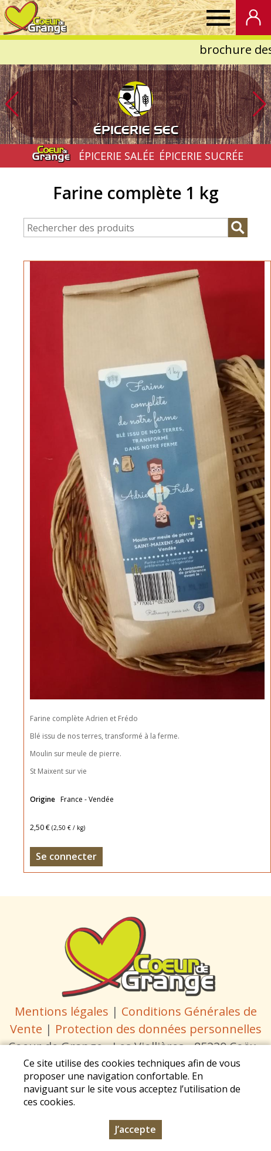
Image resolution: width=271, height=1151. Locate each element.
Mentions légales (62, 1011)
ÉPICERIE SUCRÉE (201, 156)
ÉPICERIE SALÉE (116, 156)
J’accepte (135, 1129)
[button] (259, 104)
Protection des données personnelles (158, 1029)
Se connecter (66, 856)
